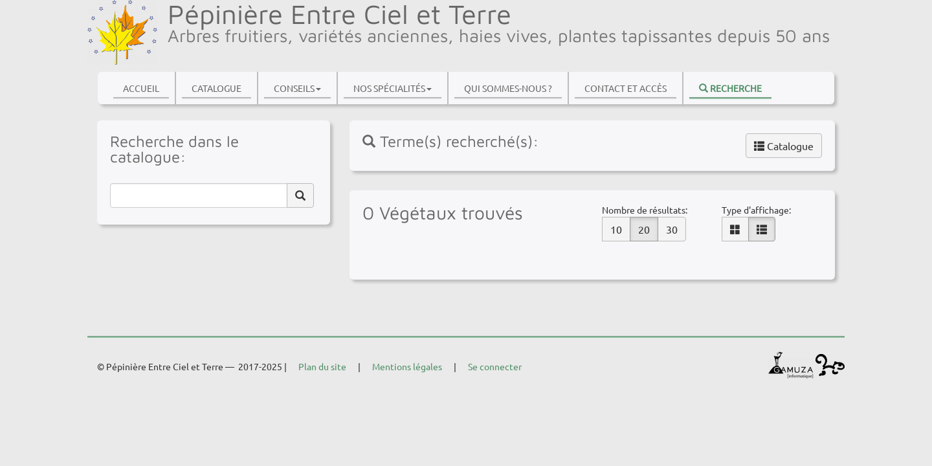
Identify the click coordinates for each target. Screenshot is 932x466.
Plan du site (322, 366)
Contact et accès (625, 88)
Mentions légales (407, 366)
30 (672, 229)
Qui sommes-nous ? (508, 88)
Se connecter (495, 366)
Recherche (730, 88)
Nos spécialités (392, 88)
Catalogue (216, 88)
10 (616, 229)
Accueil (141, 88)
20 (644, 229)
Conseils (297, 88)
